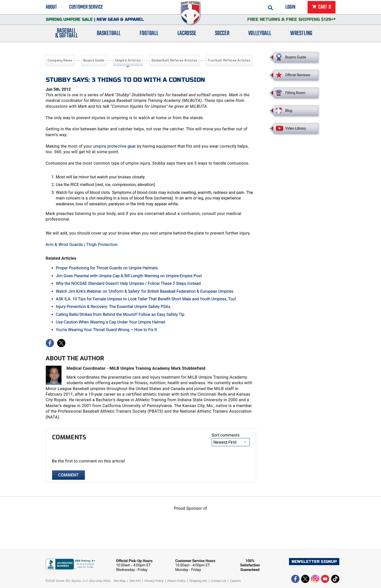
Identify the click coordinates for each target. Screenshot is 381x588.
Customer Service (86, 7)
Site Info (135, 581)
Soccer (222, 36)
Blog (288, 111)
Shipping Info (198, 581)
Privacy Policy (154, 581)
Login (290, 7)
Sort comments (226, 435)
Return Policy (176, 581)
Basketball (108, 36)
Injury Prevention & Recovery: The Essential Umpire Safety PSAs (113, 306)
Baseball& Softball (66, 36)
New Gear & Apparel (120, 21)
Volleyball (259, 36)
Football (149, 36)
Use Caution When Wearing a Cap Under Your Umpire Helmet (110, 322)
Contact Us (218, 581)
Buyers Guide (93, 60)
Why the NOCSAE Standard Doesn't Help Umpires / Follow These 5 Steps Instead (128, 283)
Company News (60, 60)
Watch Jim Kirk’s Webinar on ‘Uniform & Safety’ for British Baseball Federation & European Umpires (145, 291)
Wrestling (301, 36)
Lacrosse (186, 36)
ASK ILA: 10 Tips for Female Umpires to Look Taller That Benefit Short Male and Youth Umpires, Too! (146, 299)
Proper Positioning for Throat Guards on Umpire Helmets (107, 268)
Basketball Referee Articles (174, 60)
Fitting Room (295, 93)
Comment (68, 475)
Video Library (295, 128)
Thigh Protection (102, 244)
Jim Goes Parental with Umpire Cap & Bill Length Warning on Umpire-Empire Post (129, 275)
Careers (235, 581)
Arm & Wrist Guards (64, 244)
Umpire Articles (128, 60)
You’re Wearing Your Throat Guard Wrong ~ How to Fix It (106, 329)
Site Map (120, 581)
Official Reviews (297, 75)
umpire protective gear (114, 146)
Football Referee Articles (229, 60)
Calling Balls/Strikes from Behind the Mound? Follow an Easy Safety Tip (120, 314)
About (51, 7)
